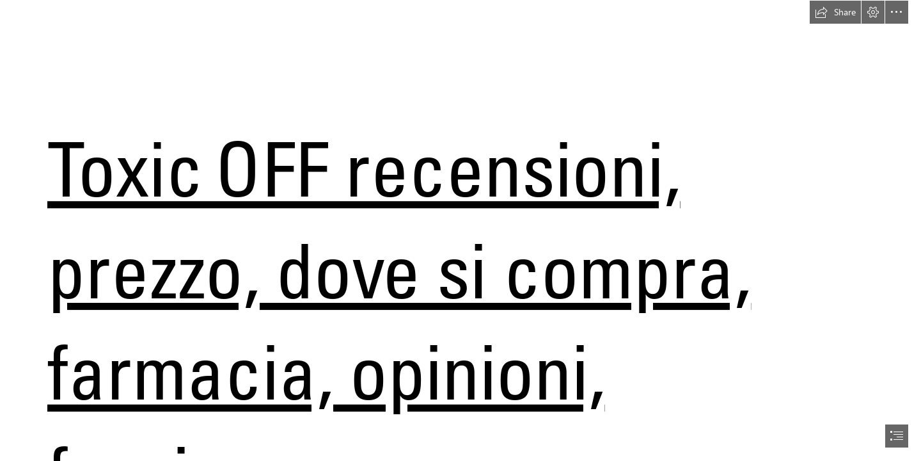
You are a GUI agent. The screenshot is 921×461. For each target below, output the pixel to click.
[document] (460, 230)
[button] (835, 12)
